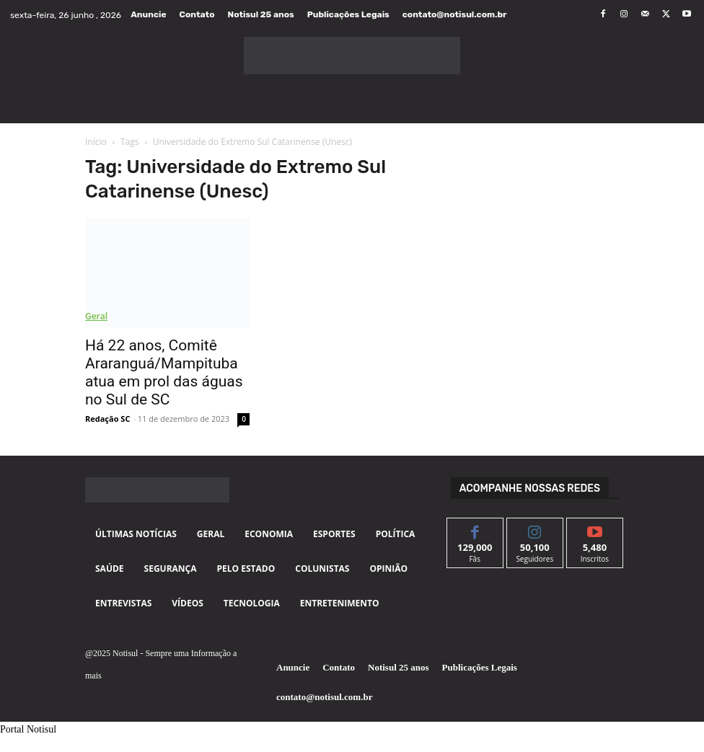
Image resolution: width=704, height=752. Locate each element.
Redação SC (107, 418)
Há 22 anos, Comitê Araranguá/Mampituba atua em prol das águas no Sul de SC (164, 372)
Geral (96, 316)
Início (96, 142)
